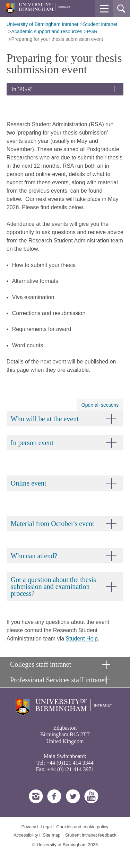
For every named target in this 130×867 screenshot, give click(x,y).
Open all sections (100, 405)
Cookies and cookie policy (82, 826)
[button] (104, 8)
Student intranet (100, 24)
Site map (51, 835)
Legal (46, 826)
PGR (92, 31)
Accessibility (26, 835)
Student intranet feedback (90, 835)
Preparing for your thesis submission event (57, 39)
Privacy (28, 826)
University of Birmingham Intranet (42, 24)
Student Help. (82, 639)
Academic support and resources (47, 31)
